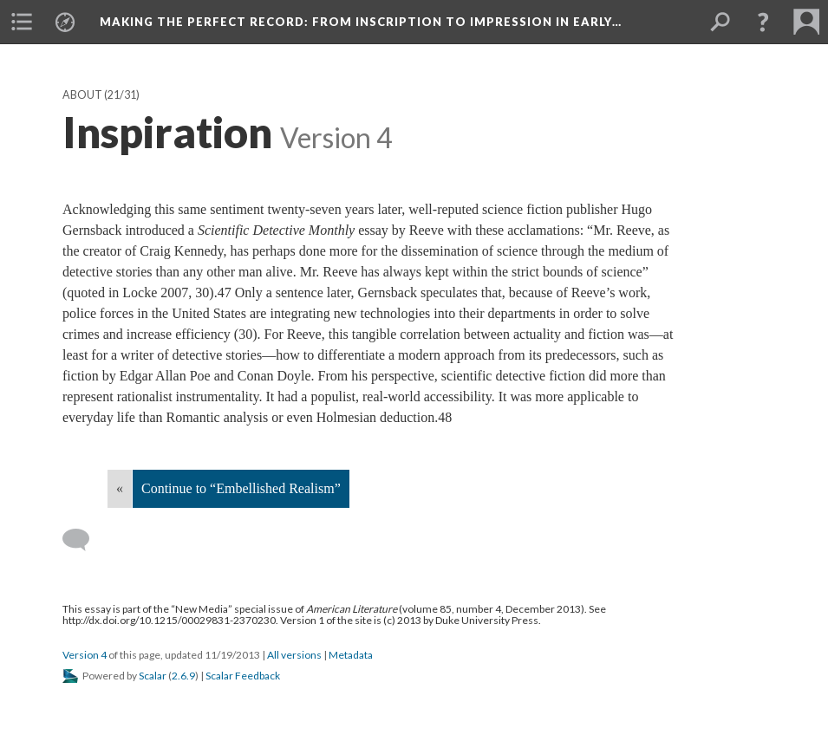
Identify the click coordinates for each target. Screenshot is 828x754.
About (82, 94)
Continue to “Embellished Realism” (241, 488)
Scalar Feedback (242, 675)
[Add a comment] (83, 540)
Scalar (152, 675)
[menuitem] (21, 21)
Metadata (351, 654)
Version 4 (84, 654)
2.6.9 (183, 675)
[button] (763, 21)
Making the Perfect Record (361, 22)
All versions (294, 654)
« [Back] (119, 488)
